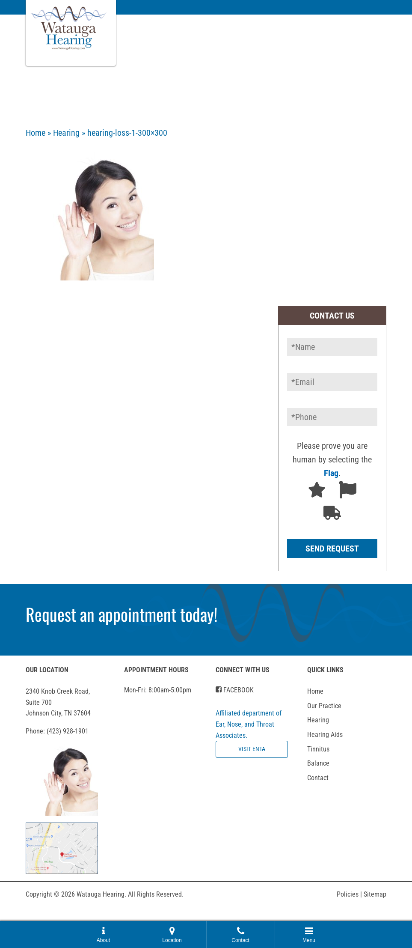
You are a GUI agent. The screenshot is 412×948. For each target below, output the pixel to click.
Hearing (66, 133)
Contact (318, 778)
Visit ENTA (251, 749)
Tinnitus (318, 749)
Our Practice (324, 706)
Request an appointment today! (121, 614)
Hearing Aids (325, 734)
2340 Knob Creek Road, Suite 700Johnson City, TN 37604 (58, 702)
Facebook (235, 690)
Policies (349, 894)
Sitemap (375, 894)
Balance (318, 763)
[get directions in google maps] (62, 848)
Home (35, 133)
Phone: (57, 731)
